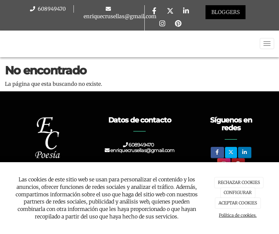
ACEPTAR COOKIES (238, 203)
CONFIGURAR (238, 192)
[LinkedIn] (186, 11)
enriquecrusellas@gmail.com (120, 16)
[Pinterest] (178, 24)
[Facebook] (154, 11)
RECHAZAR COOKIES (239, 182)
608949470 (51, 9)
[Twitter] (170, 11)
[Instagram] (162, 24)
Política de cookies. (238, 215)
